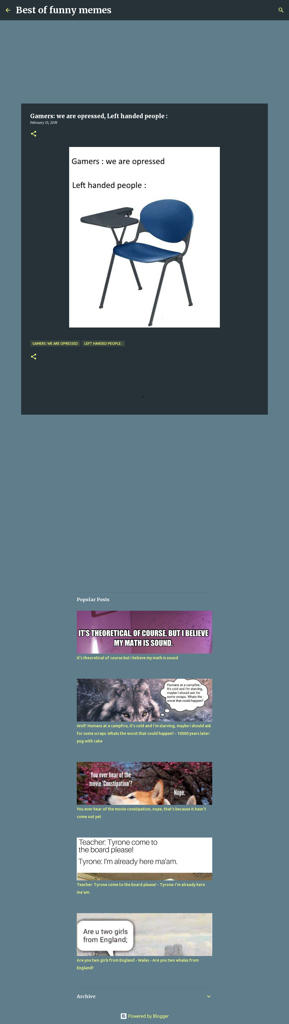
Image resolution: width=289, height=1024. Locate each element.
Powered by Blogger (144, 1016)
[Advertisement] (144, 62)
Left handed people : (103, 343)
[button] (33, 134)
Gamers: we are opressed (55, 343)
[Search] (281, 10)
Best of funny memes (63, 10)
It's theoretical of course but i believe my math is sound (127, 658)
